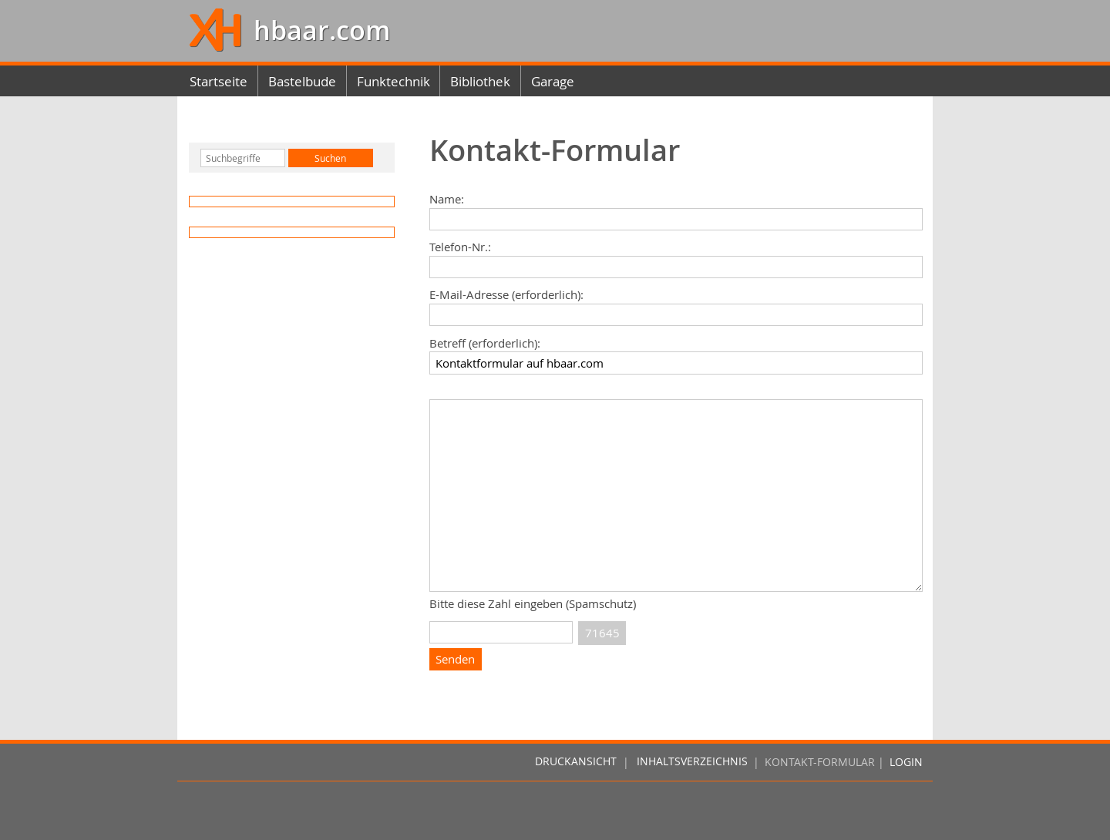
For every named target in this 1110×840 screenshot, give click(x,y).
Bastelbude (302, 81)
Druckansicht (576, 762)
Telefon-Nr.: (460, 246)
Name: (446, 199)
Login (906, 762)
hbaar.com (319, 30)
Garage (552, 81)
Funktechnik (393, 81)
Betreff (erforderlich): (484, 343)
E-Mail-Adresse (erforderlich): (506, 294)
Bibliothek (480, 81)
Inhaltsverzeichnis (692, 762)
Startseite (218, 81)
